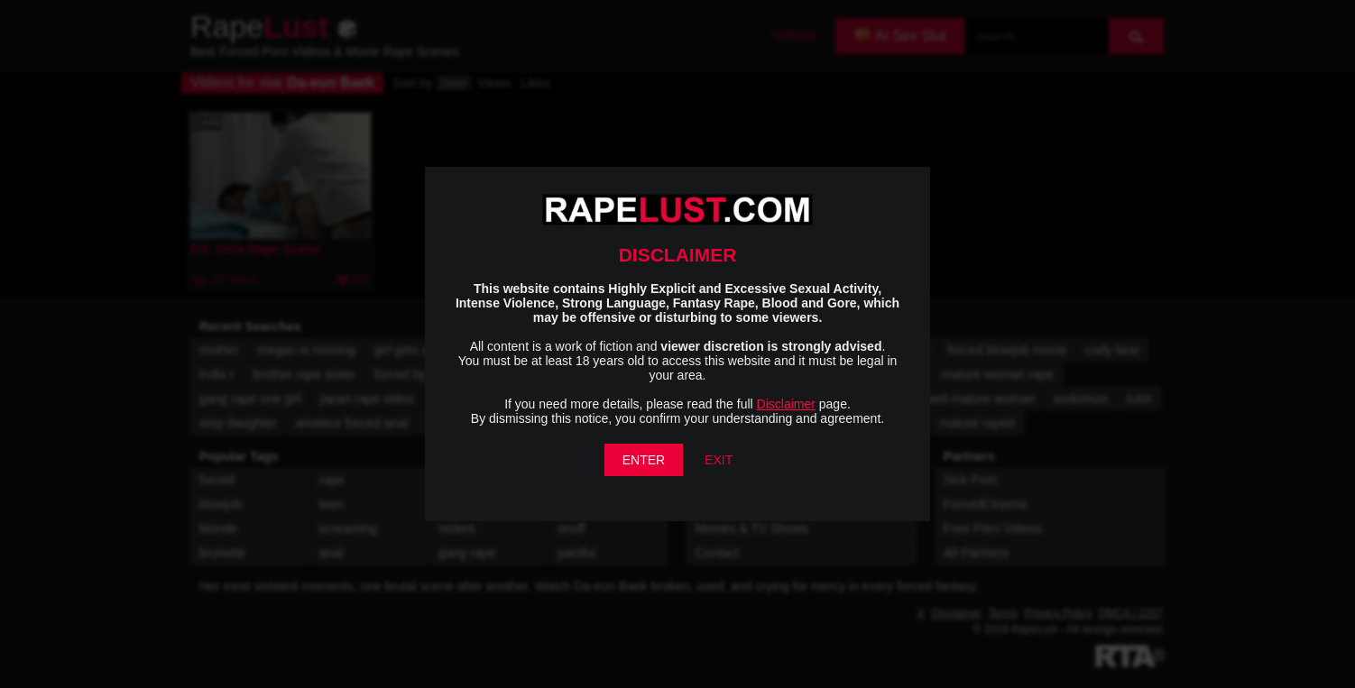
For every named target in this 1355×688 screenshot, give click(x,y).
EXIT (719, 460)
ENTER (643, 460)
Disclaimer (786, 404)
